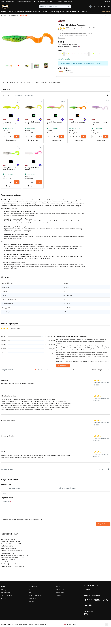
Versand (74, 44)
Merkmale (30, 82)
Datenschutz (32, 598)
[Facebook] (84, 614)
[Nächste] (50, 369)
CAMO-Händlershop (62, 590)
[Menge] (7, 136)
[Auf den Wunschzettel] (18, 101)
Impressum (32, 601)
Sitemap (58, 595)
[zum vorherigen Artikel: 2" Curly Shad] (106, 15)
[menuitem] (3, 12)
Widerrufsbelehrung (35, 595)
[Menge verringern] (4, 136)
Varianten (5, 82)
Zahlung (3, 590)
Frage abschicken (103, 524)
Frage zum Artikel (55, 82)
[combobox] (83, 624)
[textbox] (83, 624)
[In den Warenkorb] (16, 136)
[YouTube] (86, 614)
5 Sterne (3, 336)
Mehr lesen (61, 38)
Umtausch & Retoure (7, 595)
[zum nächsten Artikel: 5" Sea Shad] (109, 15)
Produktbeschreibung (17, 82)
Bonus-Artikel (60, 592)
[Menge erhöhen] (13, 136)
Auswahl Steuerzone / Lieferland (69, 46)
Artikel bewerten (63, 365)
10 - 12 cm (66, 287)
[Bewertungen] (67, 28)
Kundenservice (98, 341)
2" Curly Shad (68, 70)
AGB (30, 592)
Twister (65, 283)
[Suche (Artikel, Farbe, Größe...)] (53, 6)
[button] (107, 2)
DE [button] (95, 6)
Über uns (31, 590)
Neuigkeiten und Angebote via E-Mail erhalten (22, 519)
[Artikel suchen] (68, 6)
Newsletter (4, 598)
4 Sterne (3, 340)
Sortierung (6, 95)
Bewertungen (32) (41, 82)
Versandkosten (5, 592)
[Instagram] (87, 614)
